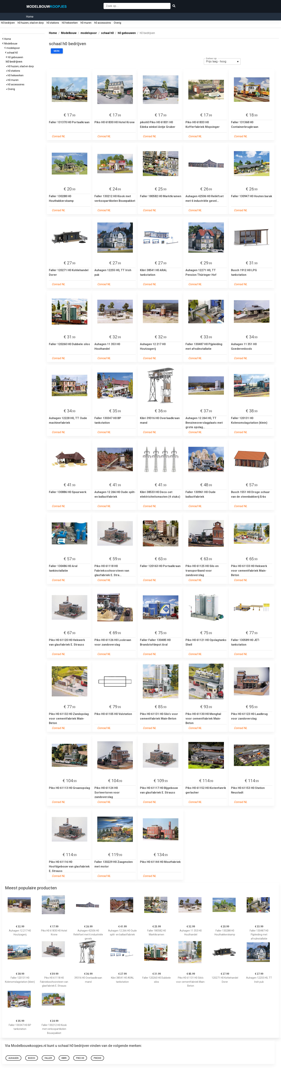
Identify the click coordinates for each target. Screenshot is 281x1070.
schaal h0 (13, 52)
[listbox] (222, 61)
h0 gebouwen (16, 57)
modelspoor (13, 48)
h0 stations (53, 22)
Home (29, 16)
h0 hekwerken (70, 22)
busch (31, 1058)
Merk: (57, 51)
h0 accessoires (102, 22)
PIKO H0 (80, 1058)
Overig (117, 22)
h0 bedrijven (8, 22)
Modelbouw (11, 43)
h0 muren (85, 22)
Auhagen (13, 1058)
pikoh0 (97, 1058)
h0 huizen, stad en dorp (31, 22)
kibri (64, 1058)
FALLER (48, 1058)
